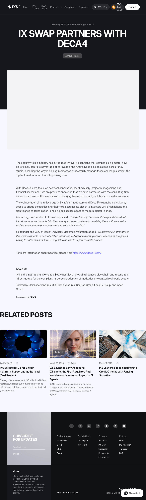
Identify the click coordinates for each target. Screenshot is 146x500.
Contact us (104, 457)
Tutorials (123, 449)
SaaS (59, 453)
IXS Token (82, 445)
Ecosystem (104, 449)
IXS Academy (125, 445)
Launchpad (62, 440)
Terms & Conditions (115, 493)
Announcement (72, 56)
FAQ (121, 453)
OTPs (59, 445)
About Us (103, 440)
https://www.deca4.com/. (87, 252)
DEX (59, 449)
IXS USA (102, 445)
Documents (104, 453)
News (121, 440)
